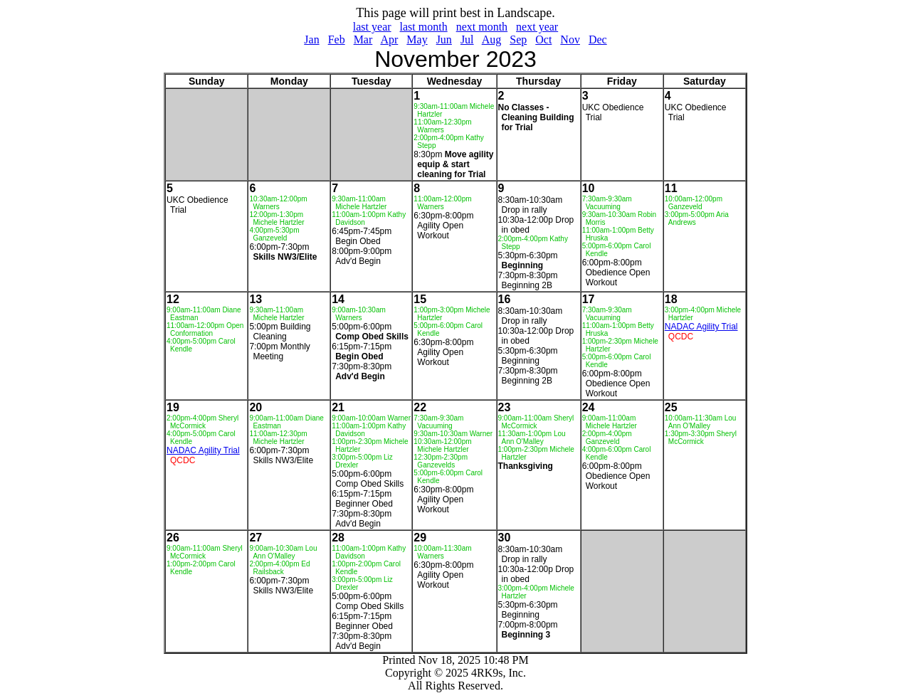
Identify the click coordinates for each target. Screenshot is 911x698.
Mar (363, 39)
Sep (518, 39)
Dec (598, 39)
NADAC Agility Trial (701, 327)
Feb (336, 39)
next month (481, 27)
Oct (543, 39)
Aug (492, 39)
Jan (311, 39)
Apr (389, 39)
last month (424, 27)
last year (372, 27)
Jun (444, 39)
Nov (570, 39)
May (416, 39)
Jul (467, 39)
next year (537, 27)
